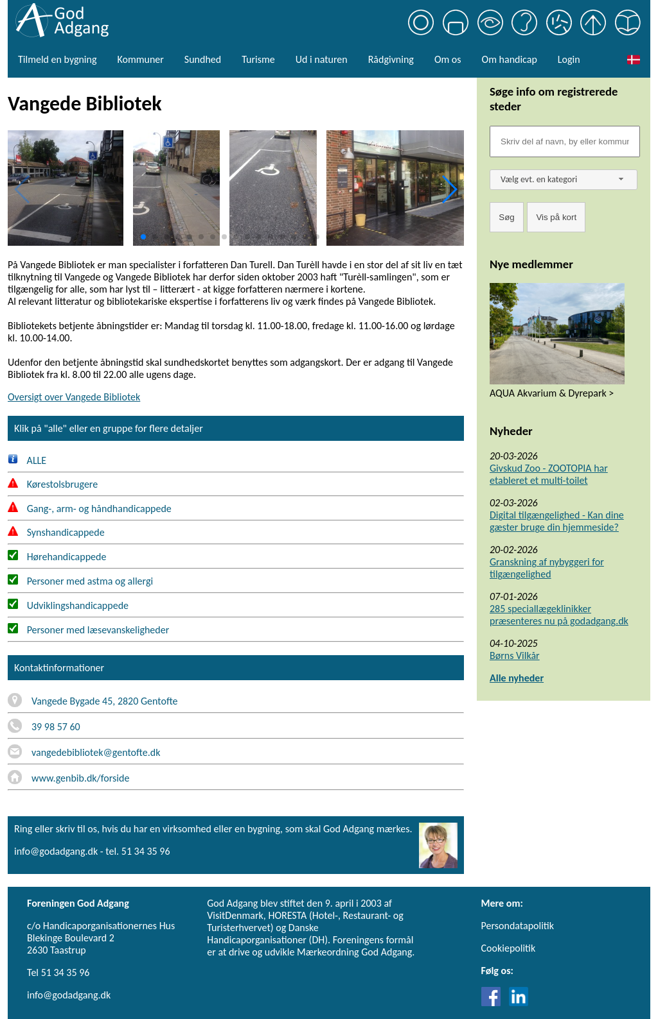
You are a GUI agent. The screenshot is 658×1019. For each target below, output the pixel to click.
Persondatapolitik (517, 926)
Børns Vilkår (515, 655)
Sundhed (202, 59)
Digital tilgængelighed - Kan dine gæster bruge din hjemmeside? (557, 521)
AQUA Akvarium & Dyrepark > (552, 393)
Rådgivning (391, 59)
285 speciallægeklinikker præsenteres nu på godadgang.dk (559, 615)
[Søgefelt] (565, 141)
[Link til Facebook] (494, 1003)
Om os (447, 59)
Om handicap (509, 59)
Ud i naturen (322, 59)
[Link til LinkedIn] (518, 1003)
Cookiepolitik (508, 948)
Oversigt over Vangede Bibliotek (74, 397)
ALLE (27, 460)
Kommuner (140, 59)
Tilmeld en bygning (57, 59)
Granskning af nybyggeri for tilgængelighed (547, 568)
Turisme (258, 59)
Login (569, 59)
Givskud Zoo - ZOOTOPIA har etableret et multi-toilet (549, 474)
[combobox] (563, 179)
